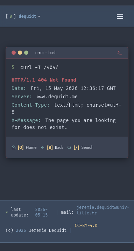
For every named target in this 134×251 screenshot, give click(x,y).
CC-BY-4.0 (86, 225)
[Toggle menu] (120, 16)
